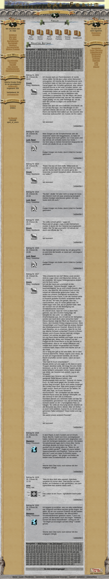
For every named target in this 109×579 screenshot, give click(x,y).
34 (81, 52)
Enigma (13, 106)
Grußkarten (96, 57)
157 (51, 66)
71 (59, 56)
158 (54, 66)
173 (51, 68)
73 (64, 56)
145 (65, 64)
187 (44, 70)
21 (49, 52)
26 (61, 52)
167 (30, 68)
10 (78, 49)
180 (75, 68)
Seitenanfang (91, 577)
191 (58, 70)
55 (76, 54)
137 (37, 64)
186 (41, 70)
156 (48, 66)
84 (34, 58)
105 (37, 60)
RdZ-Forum (31, 37)
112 (61, 60)
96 (64, 58)
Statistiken (81, 577)
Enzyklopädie (13, 61)
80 (81, 56)
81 (27, 58)
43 (47, 54)
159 (58, 66)
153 (37, 66)
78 (76, 56)
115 (72, 60)
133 (79, 62)
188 (48, 70)
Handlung (13, 45)
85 (37, 58)
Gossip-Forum (68, 37)
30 (71, 52)
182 (27, 70)
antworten (78, 126)
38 (34, 54)
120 (34, 62)
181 (79, 68)
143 (58, 64)
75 (69, 56)
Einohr (29, 83)
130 (68, 62)
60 (32, 56)
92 (54, 58)
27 (64, 52)
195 (72, 70)
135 (30, 64)
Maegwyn (30, 441)
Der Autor (13, 37)
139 (44, 64)
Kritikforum (77, 37)
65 (44, 56)
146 (68, 64)
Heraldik (13, 65)
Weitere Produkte (13, 49)
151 (30, 66)
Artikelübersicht (96, 52)
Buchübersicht (12, 41)
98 (69, 58)
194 (68, 70)
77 (73, 56)
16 (37, 52)
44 (49, 54)
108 (48, 60)
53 (71, 54)
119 (30, 62)
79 (78, 56)
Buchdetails (12, 43)
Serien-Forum (40, 37)
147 (72, 64)
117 (79, 60)
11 (80, 49)
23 (54, 52)
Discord (96, 67)
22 (51, 52)
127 (58, 62)
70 (56, 56)
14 (32, 52)
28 (66, 52)
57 (81, 54)
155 (44, 66)
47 (56, 54)
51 (66, 54)
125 (51, 62)
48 (59, 54)
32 (76, 52)
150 (27, 66)
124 (48, 62)
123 (44, 62)
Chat (96, 65)
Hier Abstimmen (96, 573)
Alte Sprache (13, 67)
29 (69, 52)
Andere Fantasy (58, 37)
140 (48, 64)
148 (75, 64)
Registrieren (96, 33)
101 (77, 58)
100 (74, 58)
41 (42, 54)
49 (61, 54)
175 (58, 68)
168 (34, 68)
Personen (13, 63)
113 (65, 60)
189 (51, 70)
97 (66, 58)
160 (61, 66)
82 (29, 58)
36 (29, 54)
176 (61, 68)
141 (51, 64)
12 (27, 52)
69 (54, 56)
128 (61, 62)
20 (47, 52)
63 (39, 56)
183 (30, 70)
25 (59, 52)
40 (39, 54)
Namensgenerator (13, 71)
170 (41, 68)
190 (54, 70)
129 (65, 62)
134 (27, 64)
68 (51, 56)
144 (61, 64)
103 (30, 60)
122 (41, 62)
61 (34, 56)
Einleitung (13, 35)
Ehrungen (64, 577)
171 (44, 68)
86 (39, 58)
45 (51, 54)
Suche (57, 12)
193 (65, 70)
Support (72, 577)
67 (49, 56)
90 (49, 58)
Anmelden (96, 35)
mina (28, 485)
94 (59, 58)
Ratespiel (96, 61)
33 (78, 52)
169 (37, 68)
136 (34, 64)
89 (47, 58)
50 (64, 54)
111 (58, 60)
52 (69, 54)
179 (72, 68)
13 (29, 52)
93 (56, 58)
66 (47, 56)
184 (34, 70)
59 (29, 56)
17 (39, 52)
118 (27, 62)
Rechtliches (29, 577)
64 (42, 56)
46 (54, 54)
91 (51, 58)
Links (96, 63)
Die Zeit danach (55, 49)
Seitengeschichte (52, 577)
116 (75, 60)
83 (32, 58)
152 (34, 66)
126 (54, 62)
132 (75, 62)
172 (48, 68)
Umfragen (96, 59)
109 (51, 60)
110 (54, 60)
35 (27, 54)
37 (32, 54)
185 (37, 70)
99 (71, 58)
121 (37, 62)
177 (65, 68)
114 (68, 60)
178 (68, 68)
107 (44, 60)
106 (41, 60)
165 (79, 66)
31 (73, 52)
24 (56, 52)
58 (27, 56)
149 (79, 64)
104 (34, 60)
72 (61, 56)
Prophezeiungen (12, 69)
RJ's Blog (12, 39)
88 (44, 58)
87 (42, 58)
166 (27, 68)
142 (54, 64)
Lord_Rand (30, 140)
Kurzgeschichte (13, 47)
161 (65, 66)
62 (37, 56)
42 (44, 54)
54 (73, 54)
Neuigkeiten (96, 48)
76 (71, 56)
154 (41, 66)
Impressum (40, 577)
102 (27, 60)
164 (75, 66)
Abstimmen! (12, 86)
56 (78, 54)
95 (61, 58)
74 (66, 56)
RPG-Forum (49, 37)
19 (44, 52)
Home (51, 12)
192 (61, 70)
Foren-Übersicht (96, 50)
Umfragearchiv (12, 94)
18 (42, 52)
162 (68, 66)
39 (37, 54)
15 (34, 52)
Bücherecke (96, 54)
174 (54, 68)
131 (72, 62)
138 (41, 64)
